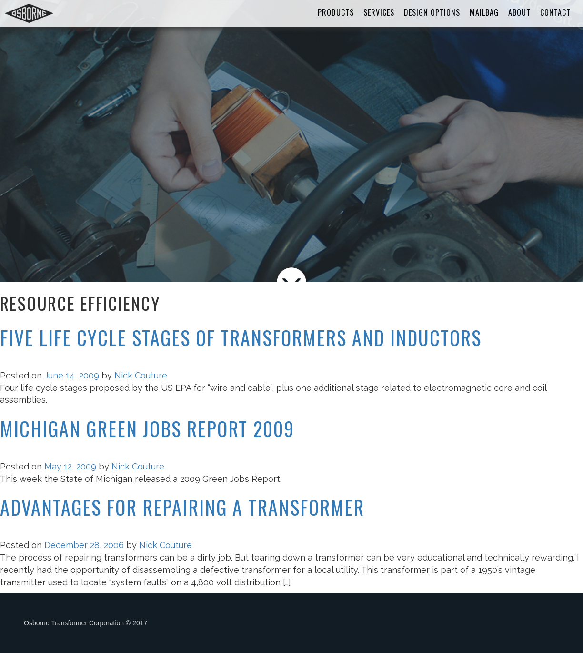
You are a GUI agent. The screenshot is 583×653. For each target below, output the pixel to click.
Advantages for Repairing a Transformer (182, 507)
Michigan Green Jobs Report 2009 (147, 428)
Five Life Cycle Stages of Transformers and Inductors (241, 337)
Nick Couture (140, 375)
